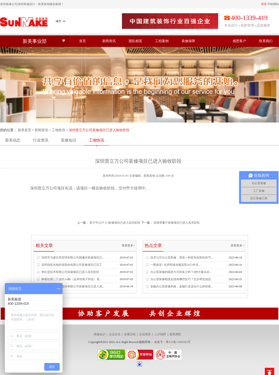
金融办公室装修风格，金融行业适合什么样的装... (181, 286)
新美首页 (24, 130)
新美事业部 (35, 41)
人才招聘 (160, 334)
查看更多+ (128, 245)
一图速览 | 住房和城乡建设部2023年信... (175, 264)
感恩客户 (239, 41)
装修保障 (188, 41)
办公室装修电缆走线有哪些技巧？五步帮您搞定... (181, 279)
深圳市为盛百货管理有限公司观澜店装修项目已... (72, 257)
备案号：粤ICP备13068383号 (172, 342)
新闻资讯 (109, 41)
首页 (82, 41)
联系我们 (266, 41)
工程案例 (162, 41)
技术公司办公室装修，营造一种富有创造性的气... (181, 257)
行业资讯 (40, 140)
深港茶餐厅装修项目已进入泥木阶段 (176, 222)
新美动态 (12, 140)
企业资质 (145, 334)
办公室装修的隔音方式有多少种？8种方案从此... (181, 272)
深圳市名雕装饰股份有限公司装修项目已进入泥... (72, 286)
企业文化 (114, 334)
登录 (264, 4)
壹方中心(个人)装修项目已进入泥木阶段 (114, 222)
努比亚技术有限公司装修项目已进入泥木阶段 (70, 272)
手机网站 (273, 4)
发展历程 (130, 334)
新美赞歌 (175, 334)
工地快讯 (58, 130)
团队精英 (135, 41)
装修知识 (68, 140)
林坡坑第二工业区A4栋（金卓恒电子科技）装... (71, 279)
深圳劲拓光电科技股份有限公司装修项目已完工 (71, 264)
